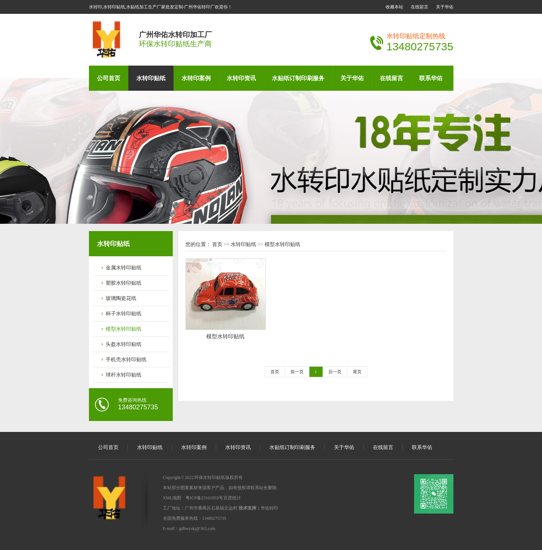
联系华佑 (430, 78)
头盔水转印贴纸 (123, 344)
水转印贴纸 (150, 78)
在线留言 (419, 6)
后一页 (335, 371)
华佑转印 (269, 508)
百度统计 (232, 497)
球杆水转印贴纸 (123, 375)
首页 (217, 244)
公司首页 (108, 78)
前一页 (297, 371)
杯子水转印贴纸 (123, 313)
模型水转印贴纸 (123, 329)
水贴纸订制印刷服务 (298, 78)
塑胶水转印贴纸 (123, 283)
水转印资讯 (241, 78)
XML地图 (172, 497)
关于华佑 (444, 6)
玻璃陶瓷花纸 (121, 298)
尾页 (357, 371)
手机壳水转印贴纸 (126, 359)
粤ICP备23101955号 (204, 497)
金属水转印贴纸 (123, 267)
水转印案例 (196, 78)
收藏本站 (394, 6)
